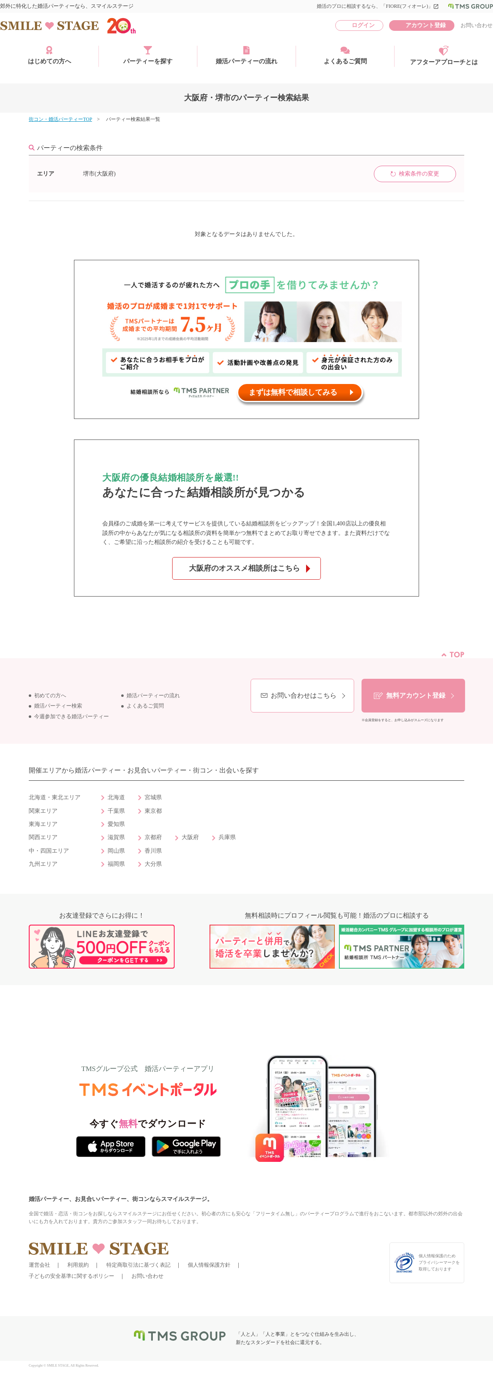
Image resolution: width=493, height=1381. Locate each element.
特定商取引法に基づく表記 (138, 1265)
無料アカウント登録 (415, 695)
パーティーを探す (148, 55)
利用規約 (78, 1265)
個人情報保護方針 (209, 1265)
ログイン (363, 25)
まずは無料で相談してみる (293, 392)
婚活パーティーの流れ (246, 55)
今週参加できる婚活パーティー (71, 716)
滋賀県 (116, 837)
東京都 (153, 811)
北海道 (116, 797)
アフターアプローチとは (444, 55)
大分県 (153, 864)
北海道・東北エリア (55, 797)
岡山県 (116, 851)
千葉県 (116, 811)
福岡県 (116, 864)
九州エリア (43, 864)
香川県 (153, 851)
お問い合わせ (477, 25)
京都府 (153, 837)
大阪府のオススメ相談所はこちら (244, 568)
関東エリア (43, 811)
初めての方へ (50, 696)
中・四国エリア (49, 851)
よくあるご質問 (345, 55)
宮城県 (153, 797)
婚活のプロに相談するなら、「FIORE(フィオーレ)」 (378, 6)
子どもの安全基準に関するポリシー (71, 1276)
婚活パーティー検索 (58, 706)
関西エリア (43, 837)
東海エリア (43, 824)
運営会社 (39, 1265)
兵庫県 (227, 837)
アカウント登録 (425, 25)
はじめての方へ (49, 55)
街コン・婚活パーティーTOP (60, 119)
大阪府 (190, 837)
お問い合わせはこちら (303, 695)
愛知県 (116, 824)
